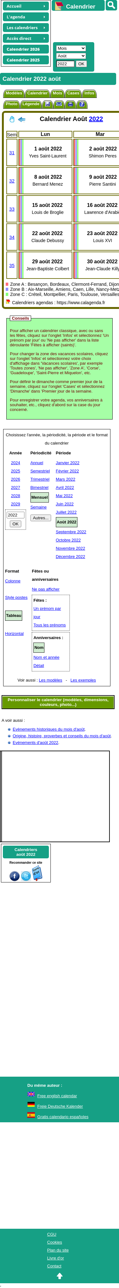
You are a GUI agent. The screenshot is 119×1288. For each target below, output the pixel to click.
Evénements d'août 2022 (35, 742)
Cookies (54, 1242)
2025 (15, 471)
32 (12, 180)
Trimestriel (40, 479)
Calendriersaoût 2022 (26, 852)
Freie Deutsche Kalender (60, 1106)
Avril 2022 (65, 487)
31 (12, 152)
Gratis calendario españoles (63, 1116)
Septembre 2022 (71, 531)
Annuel (36, 462)
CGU (51, 1234)
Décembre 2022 (70, 556)
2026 (15, 479)
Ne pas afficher (45, 589)
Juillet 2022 (66, 512)
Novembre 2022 (70, 548)
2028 (15, 495)
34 (12, 237)
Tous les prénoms (49, 625)
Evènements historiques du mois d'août (49, 729)
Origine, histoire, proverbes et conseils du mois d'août (62, 736)
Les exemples (83, 680)
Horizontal (14, 633)
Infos (89, 93)
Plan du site (58, 1250)
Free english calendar (57, 1095)
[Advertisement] (82, 25)
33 (12, 209)
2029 (15, 504)
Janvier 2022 (67, 462)
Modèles (14, 93)
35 (12, 265)
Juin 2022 (65, 504)
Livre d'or (55, 1258)
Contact (54, 1266)
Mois (57, 93)
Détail (38, 665)
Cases (73, 93)
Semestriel (40, 471)
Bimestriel (39, 487)
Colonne (12, 581)
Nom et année (46, 657)
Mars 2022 (65, 479)
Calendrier (37, 93)
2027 (15, 487)
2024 (15, 462)
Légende (31, 103)
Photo (11, 103)
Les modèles (50, 680)
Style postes (16, 597)
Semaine (38, 507)
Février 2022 (67, 471)
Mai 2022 (64, 495)
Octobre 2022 (68, 540)
